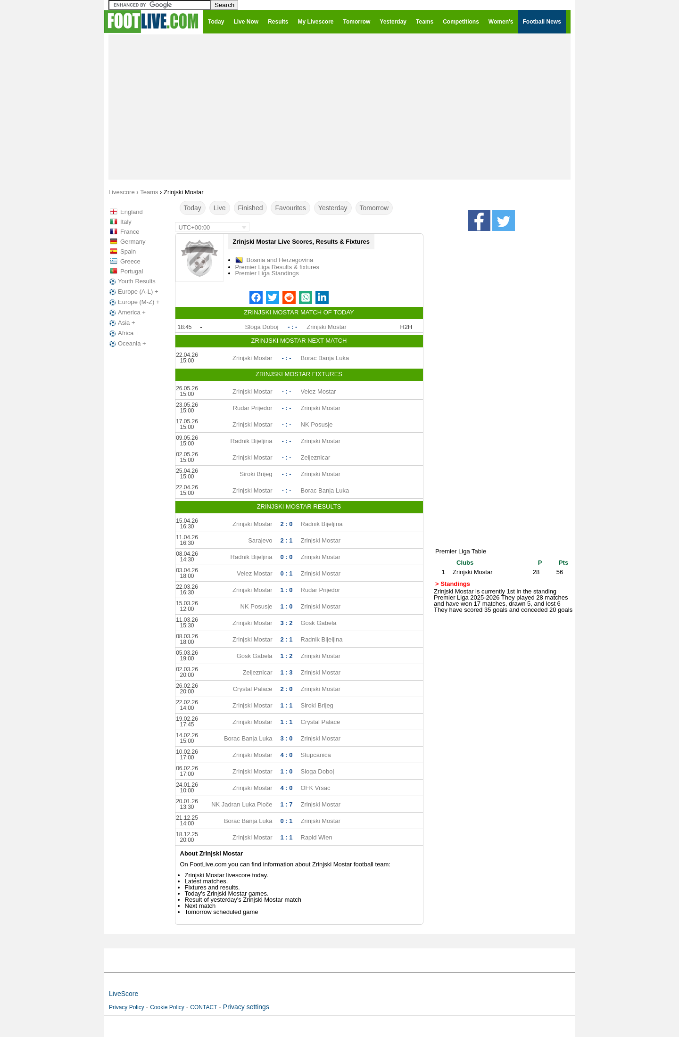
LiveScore (123, 993)
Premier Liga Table (460, 551)
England (131, 211)
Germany (132, 241)
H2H (406, 326)
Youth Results (132, 281)
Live (220, 208)
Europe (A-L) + (133, 292)
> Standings (452, 583)
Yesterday (333, 208)
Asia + (121, 323)
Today (192, 208)
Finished (250, 208)
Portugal (131, 271)
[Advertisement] (339, 107)
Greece (130, 261)
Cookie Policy (167, 1007)
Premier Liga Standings (267, 273)
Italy (126, 221)
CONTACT (203, 1007)
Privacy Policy (126, 1007)
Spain (128, 251)
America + (127, 312)
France (129, 231)
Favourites (290, 208)
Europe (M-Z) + (134, 302)
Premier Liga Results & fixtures (277, 267)
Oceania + (127, 343)
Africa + (123, 333)
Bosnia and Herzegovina (280, 259)
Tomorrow (374, 208)
